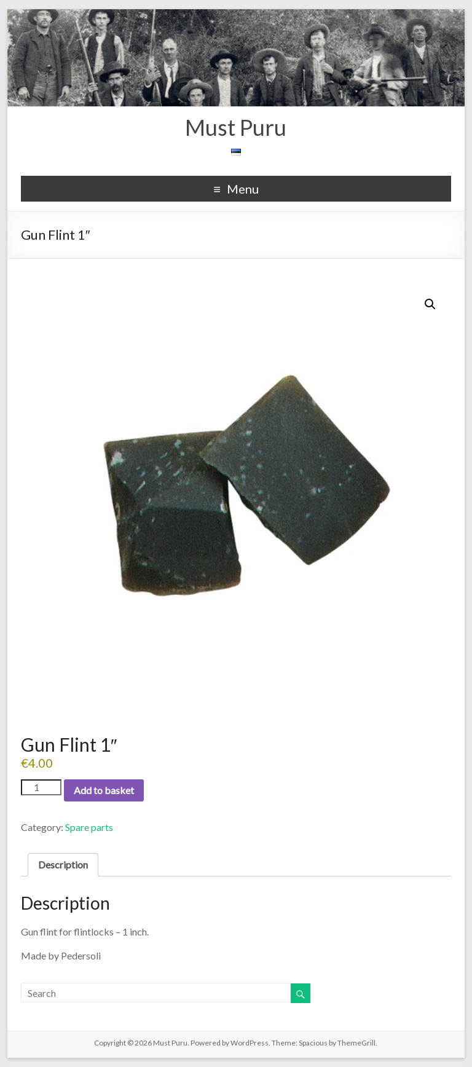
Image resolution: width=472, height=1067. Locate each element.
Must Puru (235, 127)
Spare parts (89, 827)
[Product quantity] (41, 787)
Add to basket (104, 790)
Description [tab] (63, 864)
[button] (430, 304)
